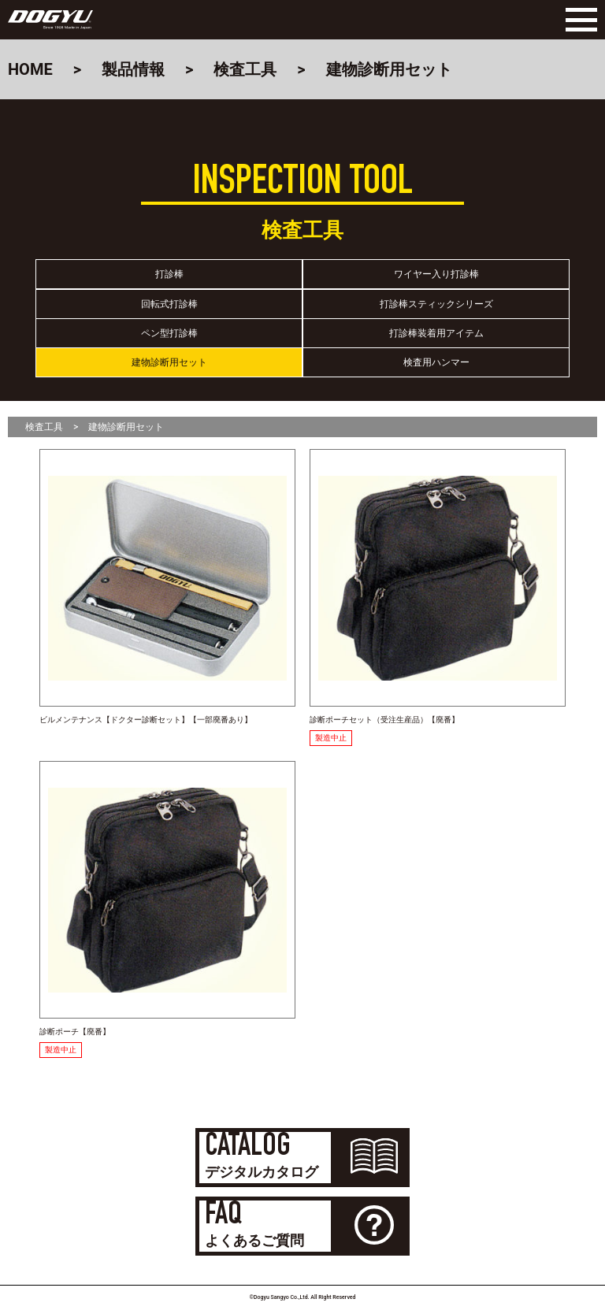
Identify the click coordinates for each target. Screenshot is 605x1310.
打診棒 (169, 274)
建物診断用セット (169, 362)
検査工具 (245, 69)
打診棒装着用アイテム (436, 333)
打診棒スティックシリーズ (436, 304)
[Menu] (577, 19)
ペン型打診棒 (169, 333)
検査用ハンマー (436, 362)
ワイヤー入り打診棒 (436, 274)
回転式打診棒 (169, 304)
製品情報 (133, 69)
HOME (30, 69)
